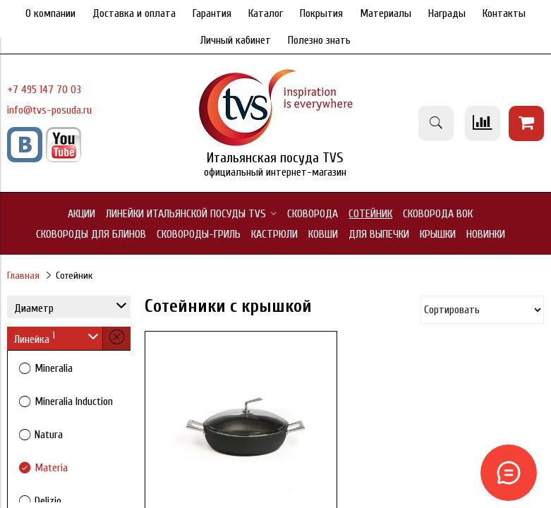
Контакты (504, 13)
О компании (50, 13)
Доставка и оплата (134, 13)
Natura (49, 434)
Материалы (385, 13)
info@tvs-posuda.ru (49, 110)
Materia (51, 467)
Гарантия (212, 13)
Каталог (265, 13)
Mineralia (54, 368)
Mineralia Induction (74, 401)
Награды (447, 13)
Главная (23, 276)
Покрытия (321, 13)
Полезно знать (319, 40)
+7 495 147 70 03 (44, 89)
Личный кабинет (235, 40)
